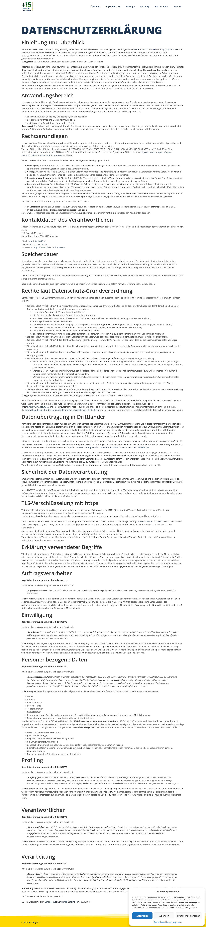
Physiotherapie (113, 6)
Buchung (144, 6)
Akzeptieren (142, 915)
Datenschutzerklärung (162, 922)
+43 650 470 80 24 (38, 244)
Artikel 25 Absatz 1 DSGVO (150, 521)
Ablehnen (164, 915)
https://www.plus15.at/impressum (49, 247)
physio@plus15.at (37, 241)
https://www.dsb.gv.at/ (38, 406)
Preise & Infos (161, 6)
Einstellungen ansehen (188, 915)
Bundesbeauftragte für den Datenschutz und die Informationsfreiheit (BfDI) (61, 410)
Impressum (177, 922)
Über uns (95, 6)
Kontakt (178, 6)
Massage (130, 6)
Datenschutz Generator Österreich (61, 901)
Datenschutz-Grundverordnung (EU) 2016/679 (156, 49)
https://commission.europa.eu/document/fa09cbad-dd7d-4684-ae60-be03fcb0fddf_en (108, 447)
